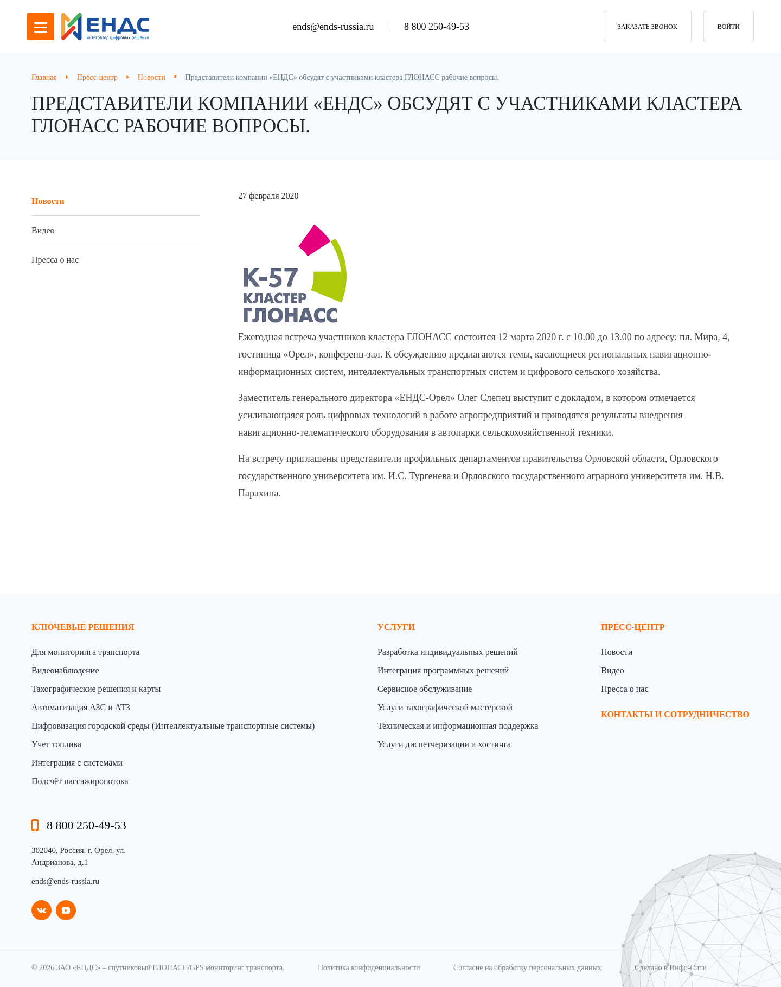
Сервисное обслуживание (424, 688)
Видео (42, 230)
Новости (48, 201)
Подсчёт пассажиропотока (80, 781)
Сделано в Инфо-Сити (671, 968)
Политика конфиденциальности (369, 968)
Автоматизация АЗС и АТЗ (80, 707)
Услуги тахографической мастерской (445, 707)
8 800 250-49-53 (436, 26)
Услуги (396, 627)
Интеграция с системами (77, 762)
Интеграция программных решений (443, 670)
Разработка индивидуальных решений (447, 652)
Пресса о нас (55, 259)
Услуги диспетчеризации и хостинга (444, 744)
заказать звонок (647, 26)
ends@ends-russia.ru (334, 26)
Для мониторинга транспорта (85, 652)
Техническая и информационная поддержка (458, 725)
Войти (729, 26)
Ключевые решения (83, 627)
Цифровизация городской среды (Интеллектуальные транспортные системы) (173, 725)
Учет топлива (56, 744)
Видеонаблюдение (65, 670)
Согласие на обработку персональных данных (527, 968)
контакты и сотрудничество (675, 714)
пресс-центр (632, 627)
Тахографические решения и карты (96, 688)
